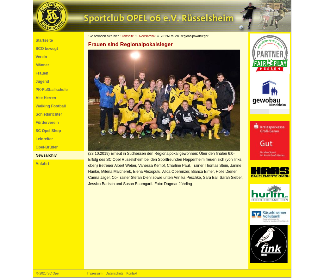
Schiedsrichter (49, 114)
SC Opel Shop (48, 131)
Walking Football (51, 106)
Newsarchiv (46, 155)
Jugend (42, 81)
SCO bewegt (47, 48)
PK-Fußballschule (52, 90)
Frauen (42, 73)
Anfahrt (42, 163)
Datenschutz (114, 273)
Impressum (95, 273)
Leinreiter (44, 139)
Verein (41, 57)
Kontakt (132, 273)
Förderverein (47, 122)
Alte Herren (46, 98)
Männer (42, 65)
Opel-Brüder (47, 147)
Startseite (44, 40)
